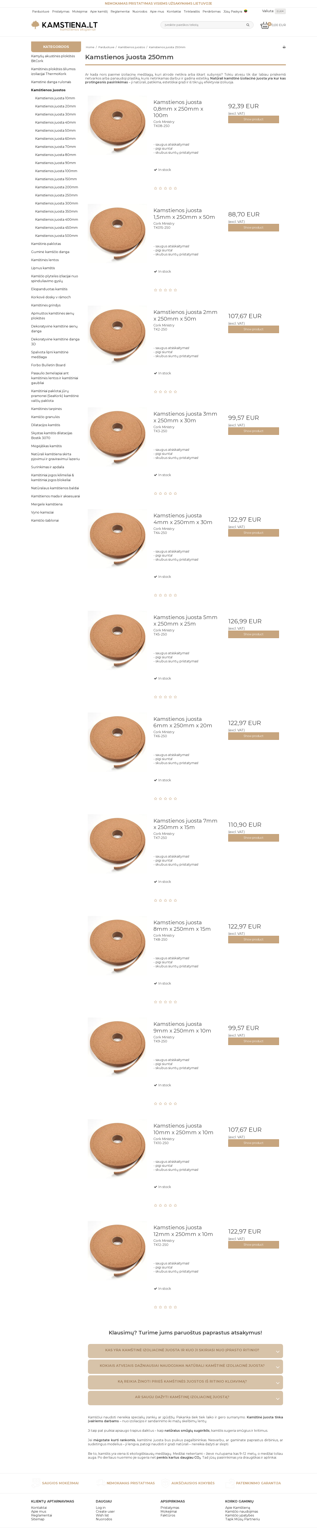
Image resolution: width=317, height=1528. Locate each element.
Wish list (102, 1515)
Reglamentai (120, 11)
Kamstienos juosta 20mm (55, 106)
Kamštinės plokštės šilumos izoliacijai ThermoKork (53, 71)
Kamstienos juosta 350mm (56, 211)
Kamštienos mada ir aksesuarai (55, 496)
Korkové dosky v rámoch (51, 297)
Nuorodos (139, 11)
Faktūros (168, 1515)
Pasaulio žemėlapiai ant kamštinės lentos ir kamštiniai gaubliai (54, 378)
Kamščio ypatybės (239, 1515)
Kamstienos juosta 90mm (55, 163)
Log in (101, 1508)
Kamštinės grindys (45, 305)
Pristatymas (60, 11)
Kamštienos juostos (48, 90)
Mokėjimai (79, 11)
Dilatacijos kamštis (45, 425)
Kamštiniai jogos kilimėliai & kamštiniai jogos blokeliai (52, 477)
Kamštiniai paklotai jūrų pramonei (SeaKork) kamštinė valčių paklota (55, 396)
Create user (105, 1511)
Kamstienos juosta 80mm (55, 155)
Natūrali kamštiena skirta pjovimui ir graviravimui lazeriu (55, 456)
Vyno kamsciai (42, 512)
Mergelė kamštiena (46, 504)
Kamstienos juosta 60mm (55, 139)
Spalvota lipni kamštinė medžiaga (50, 354)
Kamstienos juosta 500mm (56, 236)
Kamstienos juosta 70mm (55, 147)
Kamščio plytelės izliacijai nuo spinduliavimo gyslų (54, 278)
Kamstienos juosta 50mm (55, 130)
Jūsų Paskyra (232, 11)
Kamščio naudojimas (241, 1511)
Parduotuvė (40, 11)
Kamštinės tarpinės (46, 409)
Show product (253, 119)
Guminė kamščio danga (50, 252)
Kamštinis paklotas (46, 244)
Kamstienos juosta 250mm (56, 195)
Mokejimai (169, 1511)
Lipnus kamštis (43, 268)
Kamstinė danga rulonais (51, 82)
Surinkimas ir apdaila (47, 467)
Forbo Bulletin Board (48, 365)
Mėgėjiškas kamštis (46, 446)
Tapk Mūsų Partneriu (242, 1519)
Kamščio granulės (45, 417)
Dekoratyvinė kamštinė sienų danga (54, 328)
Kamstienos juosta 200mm (56, 187)
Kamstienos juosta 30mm (55, 114)
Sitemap (37, 1519)
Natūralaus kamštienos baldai (55, 488)
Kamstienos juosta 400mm (56, 219)
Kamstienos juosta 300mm (56, 203)
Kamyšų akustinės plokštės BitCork (53, 58)
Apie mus (157, 11)
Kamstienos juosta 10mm (55, 98)
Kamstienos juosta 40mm (55, 122)
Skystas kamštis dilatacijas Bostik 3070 (51, 435)
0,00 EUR (273, 25)
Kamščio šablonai (45, 520)
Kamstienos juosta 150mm (56, 179)
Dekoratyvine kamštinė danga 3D (55, 341)
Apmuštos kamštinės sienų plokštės (52, 315)
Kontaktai (174, 11)
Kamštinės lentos (45, 260)
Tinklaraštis (192, 11)
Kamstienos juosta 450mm (56, 228)
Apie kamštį (99, 11)
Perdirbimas (212, 11)
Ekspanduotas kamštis (49, 289)
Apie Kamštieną (237, 1508)
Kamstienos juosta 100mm (56, 171)
